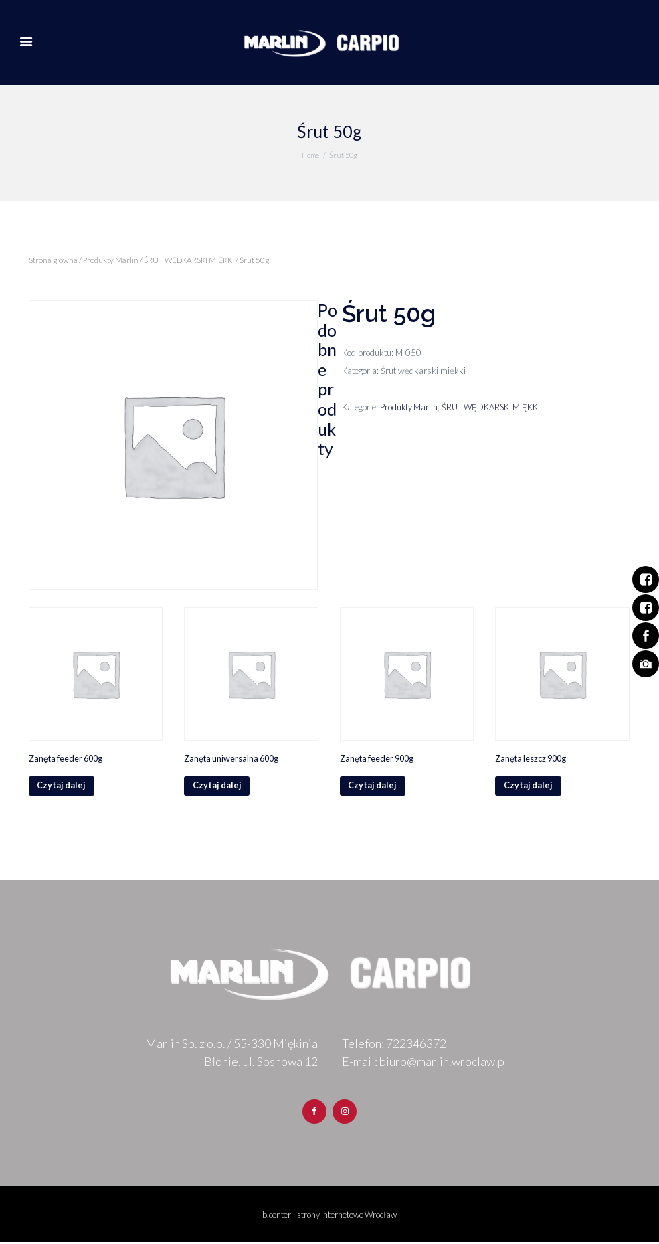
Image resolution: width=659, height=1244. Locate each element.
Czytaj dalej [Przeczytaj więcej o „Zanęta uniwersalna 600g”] (217, 787)
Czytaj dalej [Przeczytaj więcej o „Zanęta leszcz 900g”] (528, 787)
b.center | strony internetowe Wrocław (329, 1216)
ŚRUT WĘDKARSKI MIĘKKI (192, 260)
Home (310, 155)
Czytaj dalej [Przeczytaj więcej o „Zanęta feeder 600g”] (62, 787)
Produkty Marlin (112, 260)
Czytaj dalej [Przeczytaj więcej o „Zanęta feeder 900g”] (373, 787)
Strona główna (53, 260)
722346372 (416, 1045)
